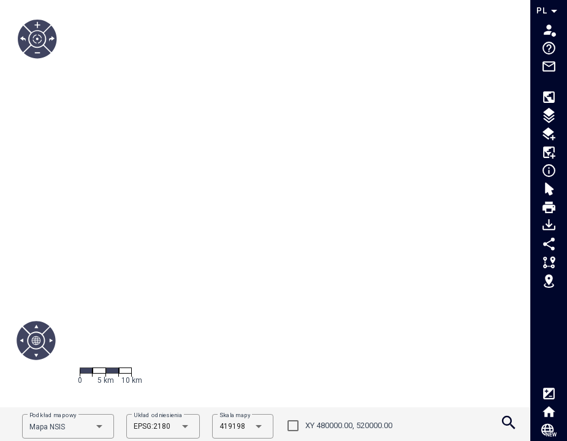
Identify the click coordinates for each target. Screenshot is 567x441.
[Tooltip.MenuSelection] (549, 190)
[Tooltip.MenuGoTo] (549, 282)
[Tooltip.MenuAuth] (549, 31)
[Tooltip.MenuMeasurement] (549, 264)
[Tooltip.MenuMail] (549, 74)
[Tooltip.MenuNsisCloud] (549, 432)
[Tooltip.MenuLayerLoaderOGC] (549, 135)
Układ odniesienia (158, 415)
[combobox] (68, 426)
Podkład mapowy (53, 415)
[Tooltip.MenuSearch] (509, 424)
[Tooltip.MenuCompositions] (549, 98)
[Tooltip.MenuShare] (549, 245)
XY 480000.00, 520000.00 (348, 425)
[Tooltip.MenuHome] (549, 413)
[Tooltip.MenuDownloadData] (549, 227)
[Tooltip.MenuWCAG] (549, 395)
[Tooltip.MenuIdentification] (549, 172)
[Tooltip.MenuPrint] (549, 209)
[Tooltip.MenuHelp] (549, 49)
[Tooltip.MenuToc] (549, 117)
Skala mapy (234, 415)
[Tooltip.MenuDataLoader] (549, 154)
